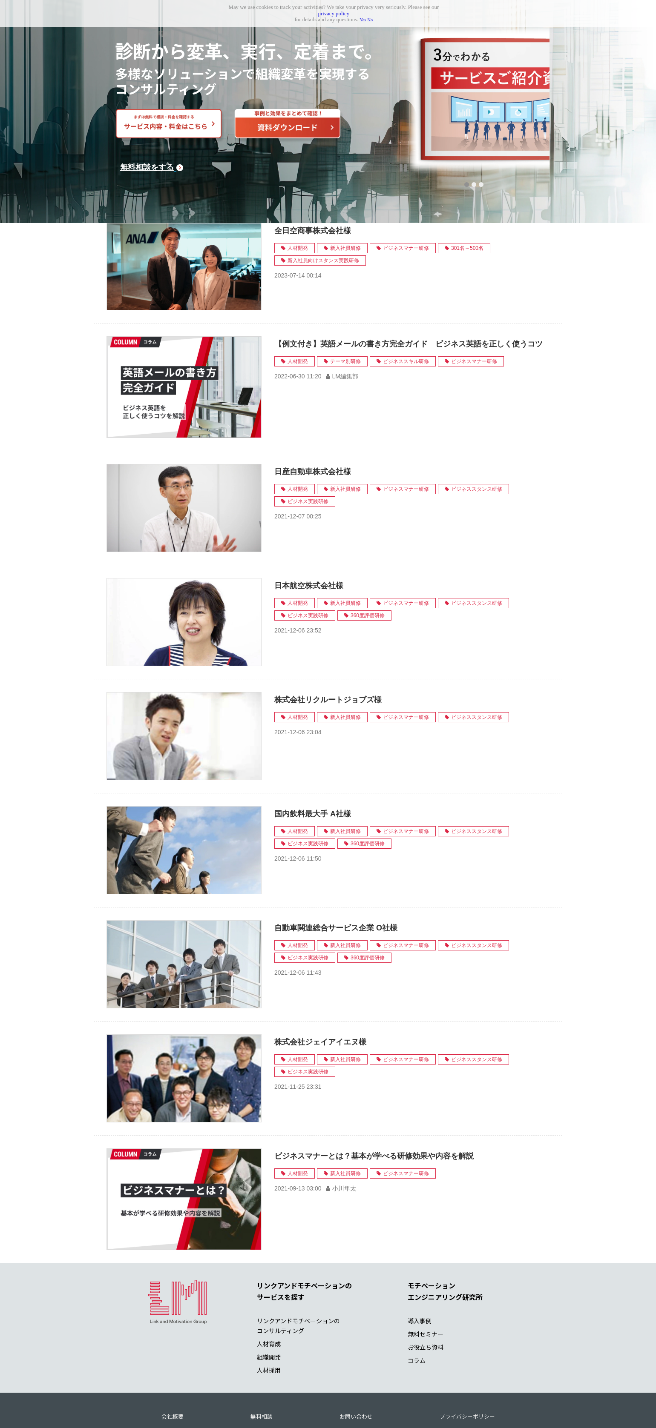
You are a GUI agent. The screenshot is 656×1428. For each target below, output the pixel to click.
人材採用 (269, 1332)
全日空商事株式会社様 (312, 193)
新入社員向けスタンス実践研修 (323, 223)
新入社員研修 (345, 210)
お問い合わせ (356, 1378)
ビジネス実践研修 (308, 463)
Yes (363, 19)
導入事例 (420, 1283)
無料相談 (261, 1378)
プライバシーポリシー (467, 1378)
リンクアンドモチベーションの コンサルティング (298, 1288)
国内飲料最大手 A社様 (312, 776)
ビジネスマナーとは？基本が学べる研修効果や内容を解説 (374, 1118)
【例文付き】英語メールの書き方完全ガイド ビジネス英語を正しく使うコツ (408, 306)
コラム (417, 1322)
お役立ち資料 (425, 1309)
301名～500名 (467, 210)
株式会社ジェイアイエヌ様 (320, 1004)
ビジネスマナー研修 (406, 210)
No (370, 19)
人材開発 (298, 210)
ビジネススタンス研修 (476, 451)
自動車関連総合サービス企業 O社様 (335, 890)
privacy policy (334, 14)
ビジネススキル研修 (406, 323)
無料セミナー (425, 1296)
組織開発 (269, 1319)
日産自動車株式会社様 (312, 433)
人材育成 (269, 1306)
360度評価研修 (368, 578)
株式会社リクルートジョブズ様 (328, 662)
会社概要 (172, 1378)
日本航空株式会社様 (308, 548)
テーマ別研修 (345, 323)
